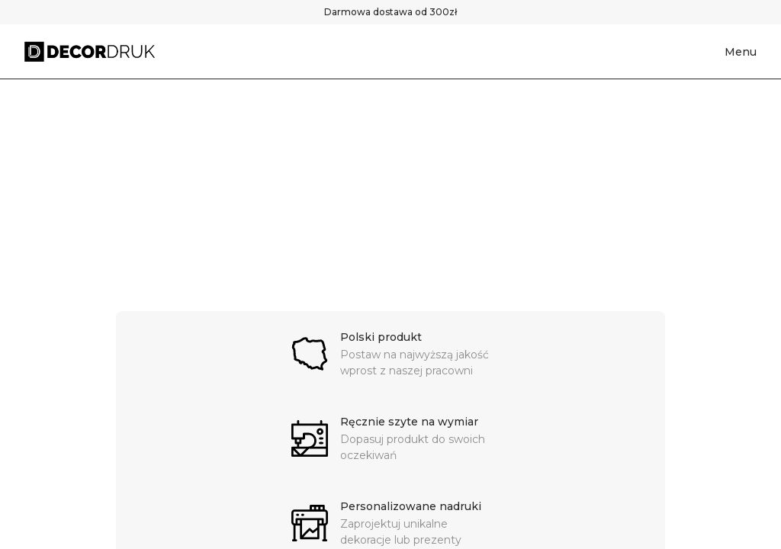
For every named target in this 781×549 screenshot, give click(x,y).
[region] (390, 195)
